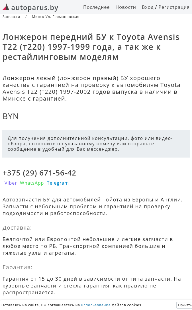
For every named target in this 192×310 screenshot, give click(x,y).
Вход (148, 7)
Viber (11, 183)
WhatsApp (32, 183)
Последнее (96, 7)
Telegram (58, 183)
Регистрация (174, 7)
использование (96, 305)
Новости (125, 7)
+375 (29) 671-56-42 (39, 173)
